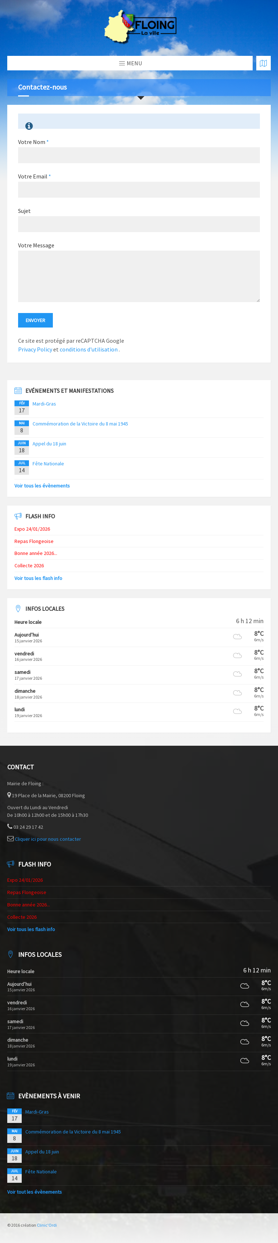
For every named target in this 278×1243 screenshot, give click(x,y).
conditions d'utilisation (89, 349)
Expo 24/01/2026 (32, 529)
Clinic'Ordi (47, 1225)
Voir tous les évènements (42, 485)
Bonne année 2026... (35, 553)
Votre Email (34, 176)
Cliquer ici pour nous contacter (48, 839)
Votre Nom (33, 141)
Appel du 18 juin (49, 443)
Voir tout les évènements (34, 1192)
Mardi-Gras (44, 403)
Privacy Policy (35, 349)
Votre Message (36, 245)
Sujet (24, 210)
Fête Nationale (48, 463)
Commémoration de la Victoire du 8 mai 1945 (80, 423)
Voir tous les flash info (38, 578)
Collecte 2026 (29, 565)
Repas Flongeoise (34, 541)
